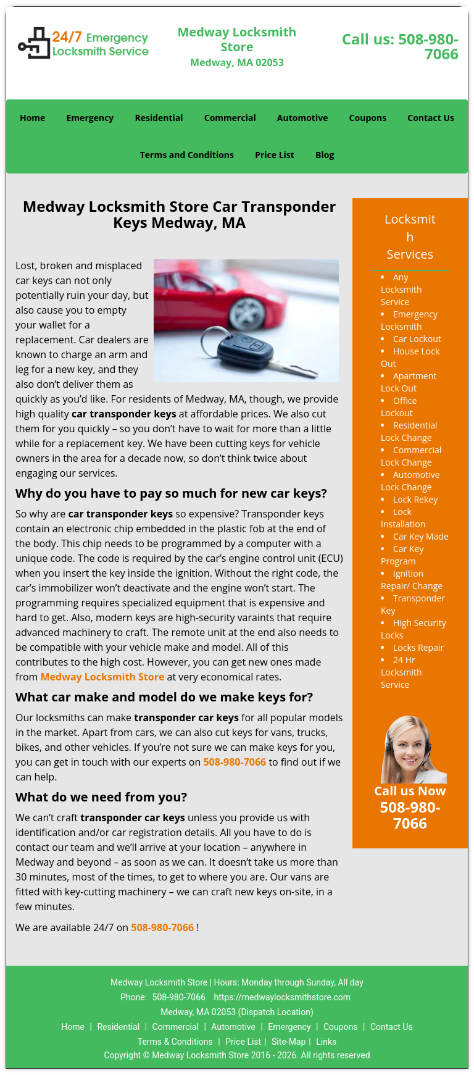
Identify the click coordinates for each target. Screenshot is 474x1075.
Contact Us (430, 117)
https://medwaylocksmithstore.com (282, 997)
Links (326, 1042)
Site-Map (289, 1042)
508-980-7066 (428, 46)
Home (32, 117)
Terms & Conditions (175, 1042)
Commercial (230, 117)
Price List (274, 155)
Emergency (90, 117)
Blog (324, 155)
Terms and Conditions (187, 155)
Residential (159, 117)
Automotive (302, 117)
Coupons (367, 117)
